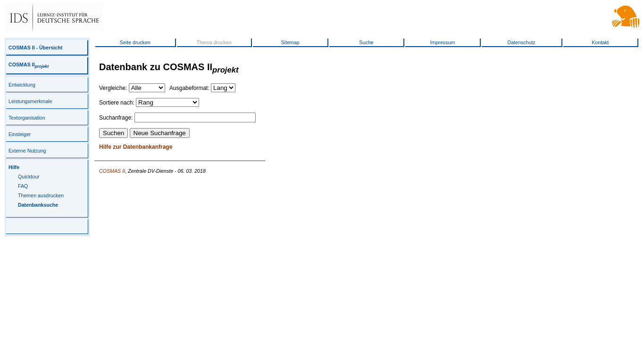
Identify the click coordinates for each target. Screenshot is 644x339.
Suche (366, 42)
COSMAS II (28, 64)
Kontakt (600, 42)
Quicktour (29, 176)
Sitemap (290, 42)
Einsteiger (19, 134)
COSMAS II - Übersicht (35, 47)
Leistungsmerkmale (30, 101)
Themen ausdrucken (41, 195)
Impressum (442, 42)
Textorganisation (26, 118)
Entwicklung (21, 85)
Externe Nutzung (27, 150)
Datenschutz (521, 42)
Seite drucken (135, 42)
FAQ (23, 186)
